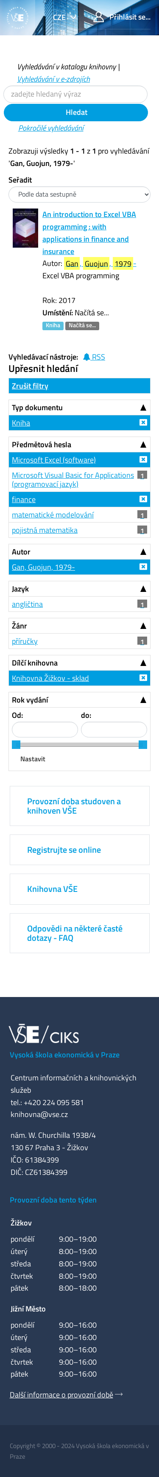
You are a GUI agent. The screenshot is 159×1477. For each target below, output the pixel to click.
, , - (100, 263)
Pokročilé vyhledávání (51, 128)
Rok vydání (30, 700)
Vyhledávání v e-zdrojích (53, 79)
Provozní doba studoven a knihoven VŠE (74, 805)
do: (86, 715)
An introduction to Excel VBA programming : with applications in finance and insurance (89, 233)
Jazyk (20, 588)
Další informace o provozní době (61, 1394)
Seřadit (20, 180)
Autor (21, 551)
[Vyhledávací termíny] (75, 94)
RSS (94, 357)
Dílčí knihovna (35, 663)
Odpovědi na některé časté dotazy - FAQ (75, 933)
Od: (17, 715)
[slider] (16, 744)
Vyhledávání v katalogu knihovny (66, 66)
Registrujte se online (64, 849)
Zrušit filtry (30, 385)
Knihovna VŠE (52, 888)
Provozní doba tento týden (53, 1200)
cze (60, 17)
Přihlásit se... (122, 17)
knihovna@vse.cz (39, 1114)
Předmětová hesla (41, 444)
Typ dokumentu (37, 407)
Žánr (19, 625)
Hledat (75, 112)
